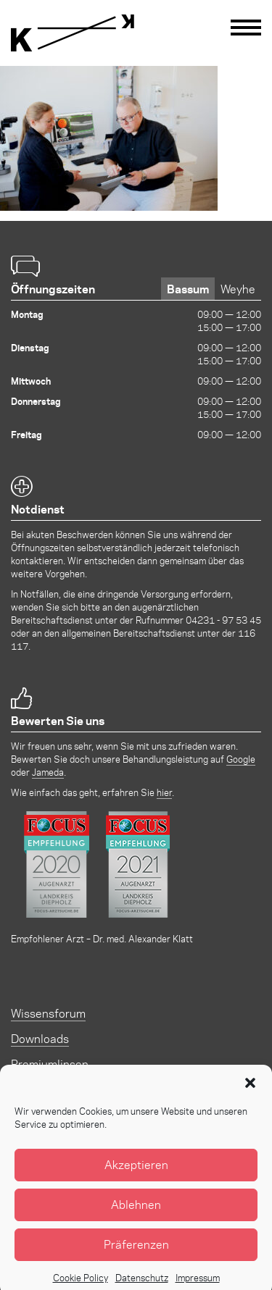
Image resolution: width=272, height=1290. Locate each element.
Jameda (48, 772)
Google (240, 759)
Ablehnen (136, 1218)
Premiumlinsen (49, 1063)
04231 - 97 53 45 (223, 619)
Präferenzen (136, 1257)
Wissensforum (48, 1013)
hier (164, 792)
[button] (250, 1096)
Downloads (40, 1038)
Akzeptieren (136, 1178)
